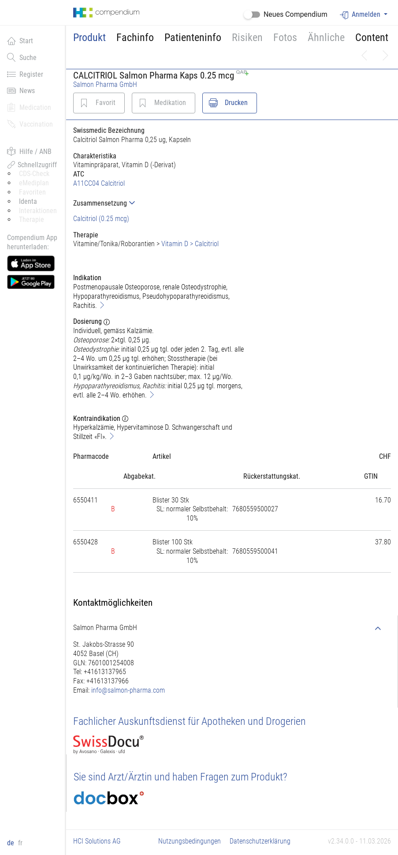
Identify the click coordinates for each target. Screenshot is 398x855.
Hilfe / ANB (29, 151)
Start (20, 40)
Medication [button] (29, 107)
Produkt (89, 37)
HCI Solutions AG (97, 841)
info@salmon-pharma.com (128, 690)
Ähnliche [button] (326, 37)
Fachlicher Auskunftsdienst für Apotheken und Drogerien (189, 721)
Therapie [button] (31, 219)
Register (25, 74)
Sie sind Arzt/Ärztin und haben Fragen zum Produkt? (180, 777)
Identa (28, 201)
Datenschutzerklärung (260, 841)
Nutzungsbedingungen (189, 841)
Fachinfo (135, 37)
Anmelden (361, 14)
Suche (22, 57)
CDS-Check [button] (34, 173)
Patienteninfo (192, 37)
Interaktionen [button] (38, 210)
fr (20, 843)
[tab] (163, 203)
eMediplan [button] (34, 183)
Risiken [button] (247, 37)
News (21, 90)
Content (371, 37)
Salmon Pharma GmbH (105, 84)
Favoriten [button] (32, 192)
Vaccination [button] (30, 124)
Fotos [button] (285, 37)
